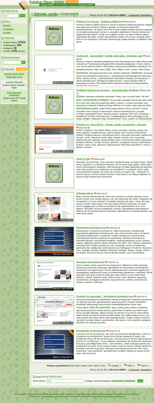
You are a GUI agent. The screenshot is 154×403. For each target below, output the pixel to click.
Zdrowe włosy (84, 193)
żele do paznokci (100, 307)
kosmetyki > (146, 15)
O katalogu (8, 29)
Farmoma (82, 72)
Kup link (21, 69)
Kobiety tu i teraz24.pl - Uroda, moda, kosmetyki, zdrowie (111, 124)
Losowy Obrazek (14, 82)
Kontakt (7, 32)
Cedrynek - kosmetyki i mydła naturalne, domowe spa (109, 56)
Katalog (7, 25)
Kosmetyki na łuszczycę (91, 330)
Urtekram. (136, 72)
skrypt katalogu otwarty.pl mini (54, 396)
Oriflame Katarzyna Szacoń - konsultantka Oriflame (107, 90)
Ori (78, 96)
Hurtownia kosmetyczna (91, 227)
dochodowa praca (87, 108)
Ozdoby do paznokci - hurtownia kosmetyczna (104, 296)
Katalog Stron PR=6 (14, 74)
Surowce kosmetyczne (90, 262)
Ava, (109, 69)
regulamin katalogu (123, 380)
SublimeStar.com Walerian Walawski (107, 396)
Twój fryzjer (83, 159)
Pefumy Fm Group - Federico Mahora (99, 21)
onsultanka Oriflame (96, 100)
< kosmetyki (133, 15)
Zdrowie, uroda (45, 14)
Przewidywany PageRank (14, 93)
